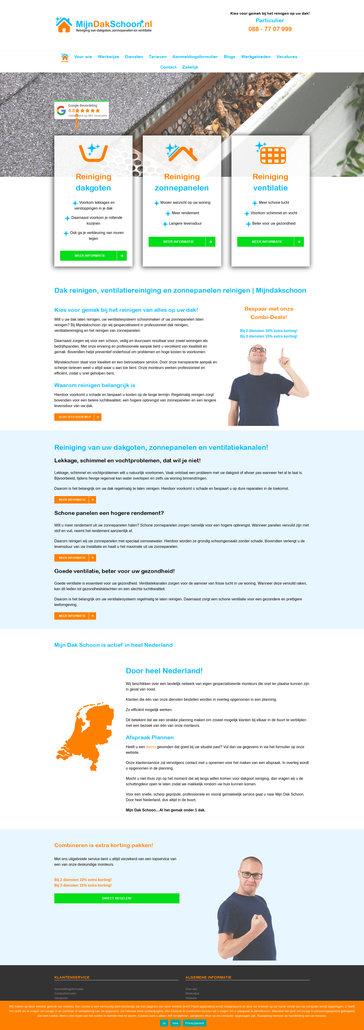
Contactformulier (65, 993)
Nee (176, 1023)
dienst (151, 747)
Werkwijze (192, 993)
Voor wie (191, 989)
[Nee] (358, 1015)
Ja (164, 1023)
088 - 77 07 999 (270, 28)
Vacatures (61, 998)
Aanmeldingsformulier (69, 989)
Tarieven (191, 998)
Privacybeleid (194, 1023)
